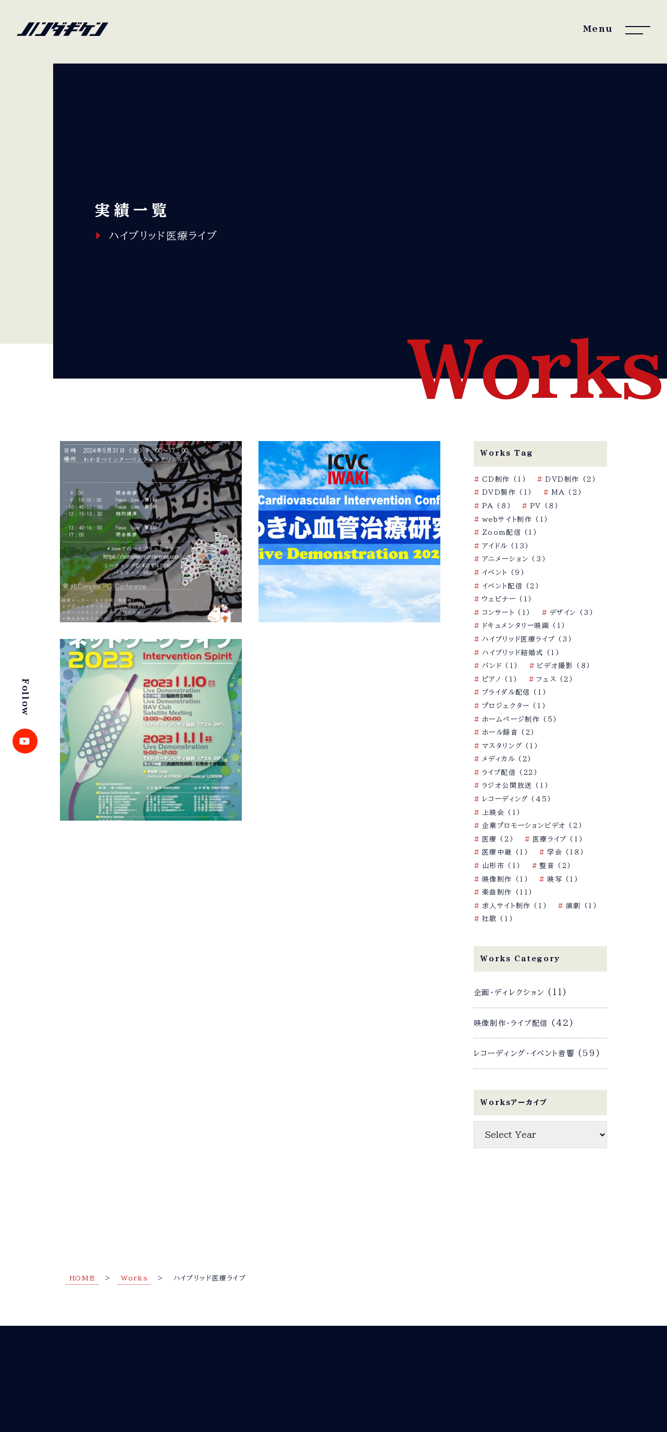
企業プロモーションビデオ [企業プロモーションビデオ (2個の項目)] (532, 825)
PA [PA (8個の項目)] (497, 506)
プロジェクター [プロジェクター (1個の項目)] (514, 705)
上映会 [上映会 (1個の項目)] (501, 812)
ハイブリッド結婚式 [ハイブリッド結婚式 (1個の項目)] (521, 652)
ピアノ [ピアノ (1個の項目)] (500, 679)
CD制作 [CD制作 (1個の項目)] (504, 479)
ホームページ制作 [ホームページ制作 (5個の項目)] (520, 719)
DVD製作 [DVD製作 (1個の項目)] (507, 492)
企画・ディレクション (509, 992)
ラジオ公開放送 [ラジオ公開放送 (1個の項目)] (515, 785)
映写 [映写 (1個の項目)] (563, 879)
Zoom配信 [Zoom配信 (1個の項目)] (510, 532)
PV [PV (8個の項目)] (544, 506)
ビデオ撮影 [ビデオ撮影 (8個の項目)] (563, 665)
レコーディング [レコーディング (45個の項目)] (517, 799)
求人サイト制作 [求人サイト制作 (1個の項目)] (515, 905)
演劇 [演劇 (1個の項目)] (582, 905)
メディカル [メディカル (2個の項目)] (507, 759)
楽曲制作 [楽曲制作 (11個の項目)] (507, 892)
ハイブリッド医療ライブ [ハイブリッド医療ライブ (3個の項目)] (527, 639)
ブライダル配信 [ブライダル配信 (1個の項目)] (514, 692)
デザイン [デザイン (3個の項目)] (572, 612)
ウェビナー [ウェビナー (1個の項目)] (507, 599)
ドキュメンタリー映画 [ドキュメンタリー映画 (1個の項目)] (524, 625)
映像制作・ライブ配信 (511, 1023)
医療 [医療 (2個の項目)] (498, 839)
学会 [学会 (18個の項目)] (565, 852)
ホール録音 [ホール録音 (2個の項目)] (508, 732)
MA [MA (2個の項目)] (567, 492)
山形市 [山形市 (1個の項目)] (501, 865)
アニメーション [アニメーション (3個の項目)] (514, 559)
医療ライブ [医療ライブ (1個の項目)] (558, 839)
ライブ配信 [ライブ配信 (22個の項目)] (510, 772)
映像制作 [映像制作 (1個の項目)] (505, 879)
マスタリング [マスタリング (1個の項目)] (510, 746)
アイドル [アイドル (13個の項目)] (505, 546)
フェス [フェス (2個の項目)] (554, 679)
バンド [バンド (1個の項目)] (500, 665)
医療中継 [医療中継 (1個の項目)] (505, 852)
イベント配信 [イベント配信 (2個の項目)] (511, 586)
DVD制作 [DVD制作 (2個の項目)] (570, 479)
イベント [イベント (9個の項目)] (503, 572)
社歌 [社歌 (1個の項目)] (498, 918)
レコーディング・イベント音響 (524, 1053)
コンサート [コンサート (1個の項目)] (506, 612)
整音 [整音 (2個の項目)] (555, 865)
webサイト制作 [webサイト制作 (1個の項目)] (515, 519)
